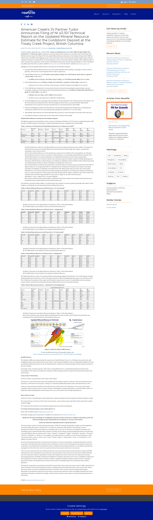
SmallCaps (110, 176)
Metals (121, 164)
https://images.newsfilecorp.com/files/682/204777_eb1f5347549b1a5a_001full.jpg (57, 354)
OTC (121, 168)
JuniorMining (117, 155)
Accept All (65, 513)
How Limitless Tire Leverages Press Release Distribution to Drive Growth (119, 127)
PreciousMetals (122, 160)
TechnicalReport (112, 168)
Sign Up (112, 46)
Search (132, 2)
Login (124, 2)
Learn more (103, 509)
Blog (126, 14)
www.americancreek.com (68, 415)
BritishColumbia (112, 164)
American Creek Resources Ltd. (60, 48)
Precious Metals (111, 207)
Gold (109, 155)
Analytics (82, 516)
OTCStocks (120, 172)
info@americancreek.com (45, 412)
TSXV (118, 176)
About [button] (97, 14)
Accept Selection (77, 513)
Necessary (71, 516)
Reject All (88, 513)
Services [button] (106, 14)
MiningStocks (111, 160)
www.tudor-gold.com (83, 64)
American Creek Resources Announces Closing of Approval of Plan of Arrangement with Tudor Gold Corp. (119, 60)
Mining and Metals (112, 204)
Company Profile (116, 91)
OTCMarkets (111, 172)
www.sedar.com (54, 64)
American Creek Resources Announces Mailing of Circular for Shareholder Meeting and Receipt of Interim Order (119, 82)
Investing (125, 176)
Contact (133, 14)
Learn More (113, 6)
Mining (125, 155)
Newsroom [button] (117, 14)
